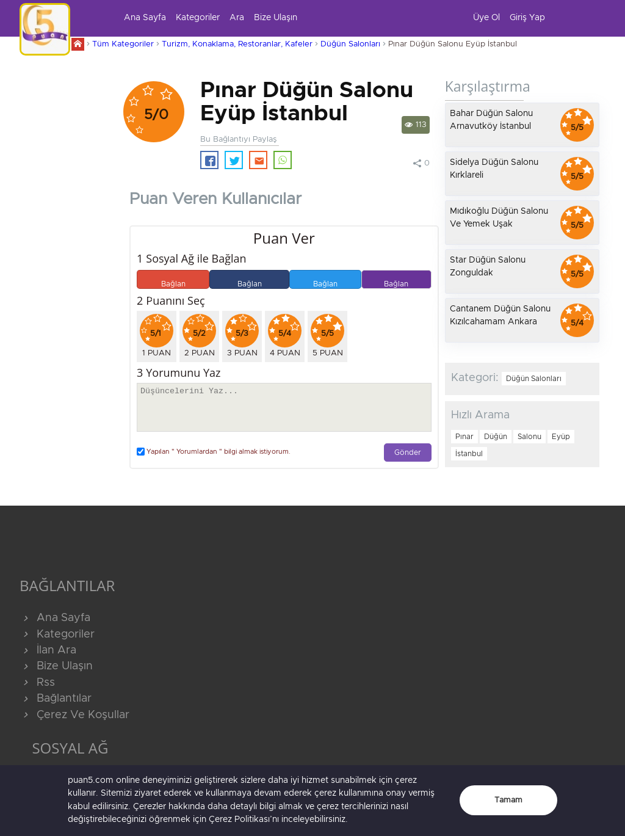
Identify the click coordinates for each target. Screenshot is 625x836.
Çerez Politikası (239, 819)
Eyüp (561, 436)
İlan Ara (48, 650)
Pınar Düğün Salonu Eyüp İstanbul (452, 44)
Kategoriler (198, 17)
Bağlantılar (56, 698)
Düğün (495, 436)
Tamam (508, 800)
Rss (37, 682)
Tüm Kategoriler (123, 44)
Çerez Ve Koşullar (74, 715)
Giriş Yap (527, 17)
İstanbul (469, 453)
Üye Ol (486, 17)
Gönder (407, 453)
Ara (236, 17)
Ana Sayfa (145, 17)
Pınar (464, 436)
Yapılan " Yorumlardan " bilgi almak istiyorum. (214, 452)
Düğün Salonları (350, 44)
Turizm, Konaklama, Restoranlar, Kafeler (237, 44)
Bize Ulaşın (275, 17)
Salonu (529, 436)
